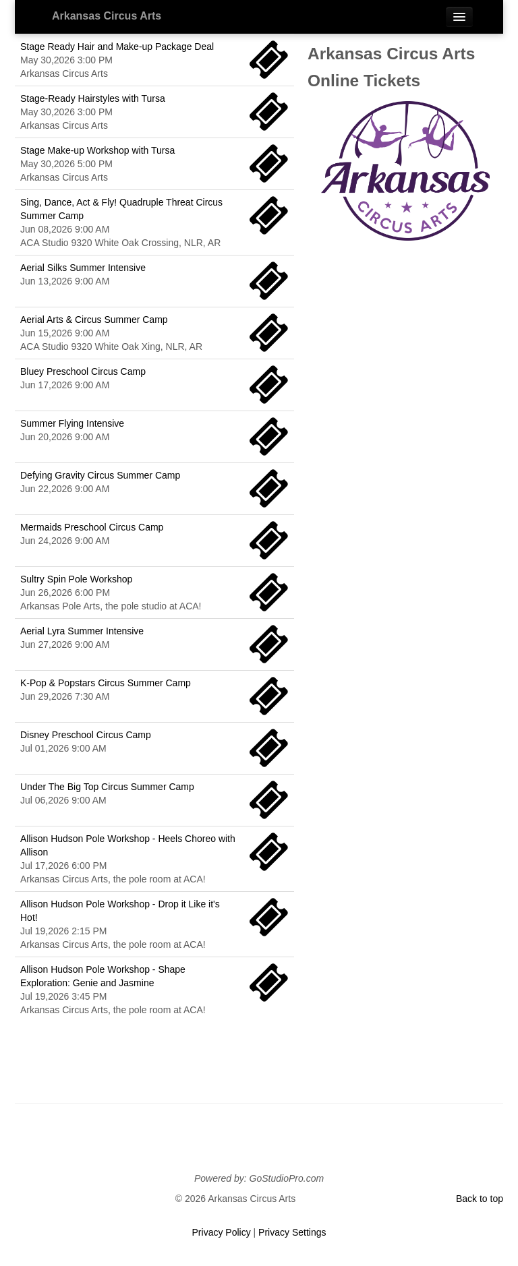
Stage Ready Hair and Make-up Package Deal (117, 46)
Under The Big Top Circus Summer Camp (107, 786)
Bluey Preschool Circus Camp (83, 371)
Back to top (479, 1198)
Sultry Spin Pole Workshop (76, 579)
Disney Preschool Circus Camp (85, 734)
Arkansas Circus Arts (106, 16)
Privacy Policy (221, 1232)
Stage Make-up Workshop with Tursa (97, 150)
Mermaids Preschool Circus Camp (91, 527)
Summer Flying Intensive (72, 423)
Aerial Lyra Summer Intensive (82, 631)
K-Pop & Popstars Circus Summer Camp (105, 682)
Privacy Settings (292, 1232)
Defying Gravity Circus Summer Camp (100, 475)
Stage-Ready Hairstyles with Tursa (92, 98)
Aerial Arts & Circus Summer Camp (94, 319)
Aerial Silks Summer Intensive (83, 267)
